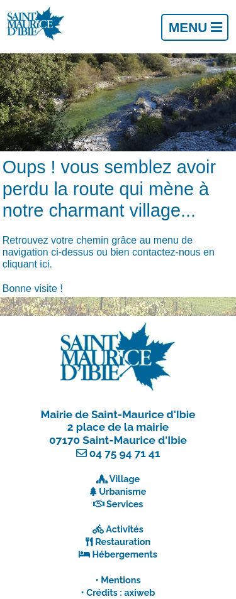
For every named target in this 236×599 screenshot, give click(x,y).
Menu (195, 27)
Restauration (122, 541)
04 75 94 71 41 (124, 453)
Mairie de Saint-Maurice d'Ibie (118, 414)
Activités (124, 529)
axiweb (139, 592)
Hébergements (124, 554)
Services (124, 504)
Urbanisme (122, 491)
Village (125, 478)
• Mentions (118, 580)
